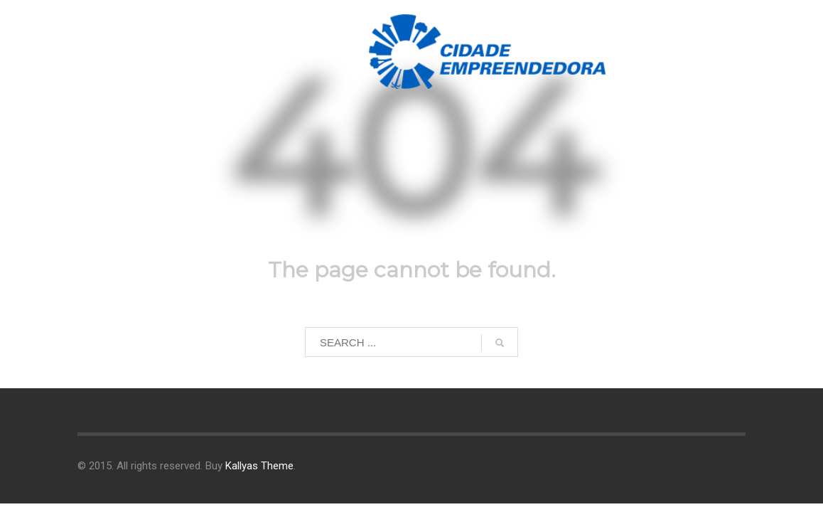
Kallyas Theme (259, 465)
